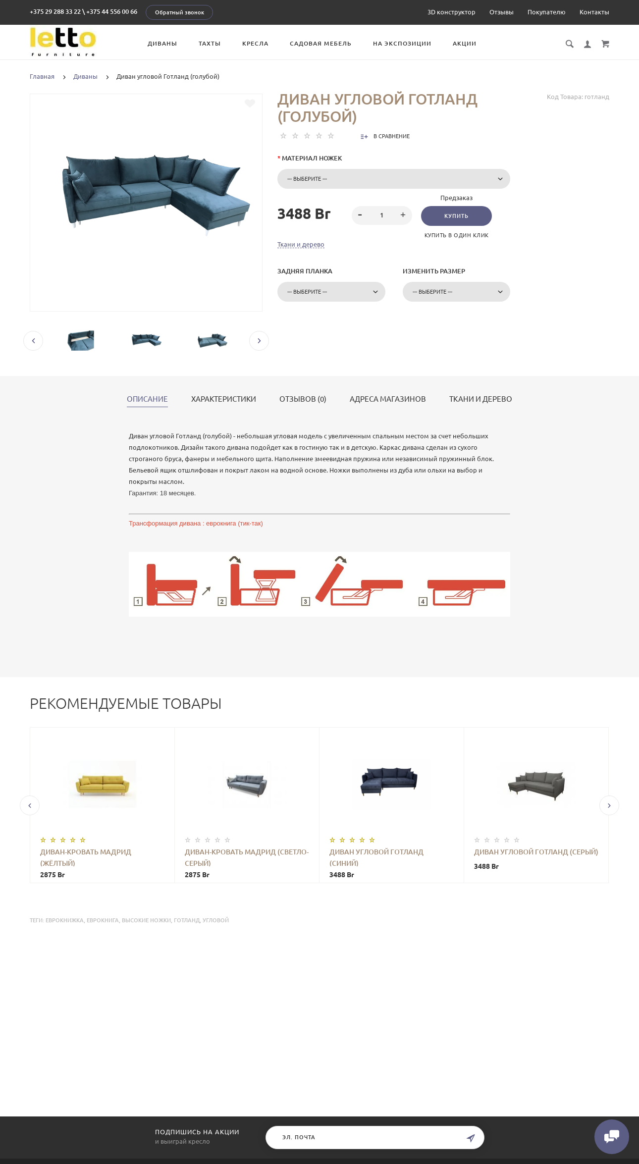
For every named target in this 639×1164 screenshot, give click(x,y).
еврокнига (103, 920)
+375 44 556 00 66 (111, 11)
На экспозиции (402, 43)
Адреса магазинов (388, 399)
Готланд (187, 920)
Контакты (594, 11)
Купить (456, 216)
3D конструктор (451, 11)
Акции (465, 43)
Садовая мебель (321, 43)
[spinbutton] (382, 215)
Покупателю (547, 11)
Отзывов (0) (302, 399)
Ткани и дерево (300, 244)
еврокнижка (65, 920)
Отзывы (501, 11)
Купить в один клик (457, 235)
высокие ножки (146, 920)
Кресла (255, 43)
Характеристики (223, 399)
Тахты (210, 43)
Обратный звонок (179, 12)
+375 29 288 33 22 (55, 11)
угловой (216, 920)
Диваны (162, 43)
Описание (147, 399)
